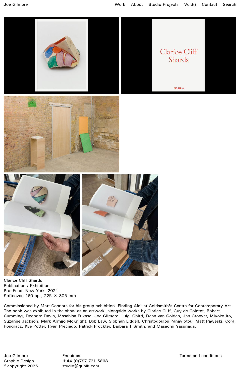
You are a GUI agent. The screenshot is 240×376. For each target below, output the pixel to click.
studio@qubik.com (80, 366)
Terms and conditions (200, 355)
